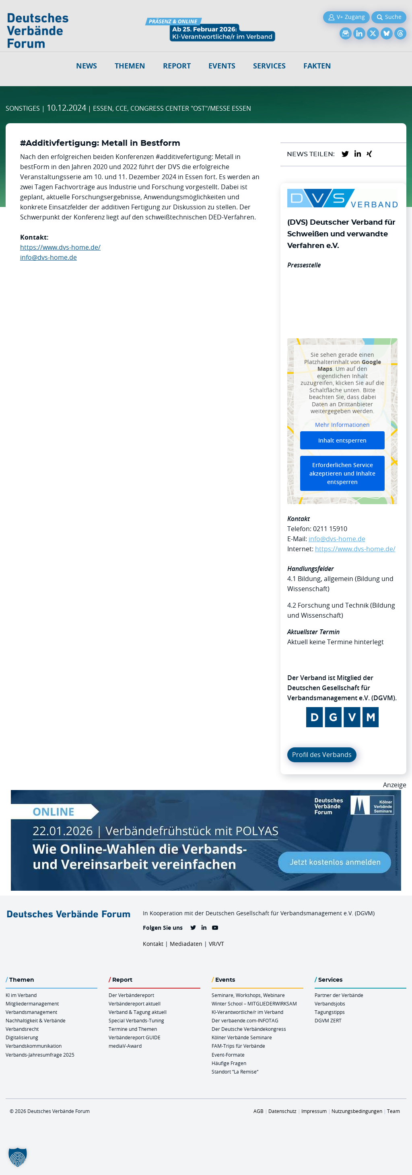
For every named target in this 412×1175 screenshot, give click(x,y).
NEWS (86, 66)
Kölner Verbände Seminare (242, 1037)
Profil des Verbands (322, 754)
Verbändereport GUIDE (135, 1037)
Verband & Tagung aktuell (138, 1012)
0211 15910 (330, 528)
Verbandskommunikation (34, 1046)
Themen (130, 66)
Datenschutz (282, 1111)
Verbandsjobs (330, 1003)
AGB (258, 1111)
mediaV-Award (125, 1046)
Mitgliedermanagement (32, 1003)
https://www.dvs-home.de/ (60, 247)
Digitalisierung (22, 1037)
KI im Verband (21, 995)
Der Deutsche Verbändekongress (249, 1029)
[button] (17, 1157)
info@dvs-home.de (48, 257)
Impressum (314, 1111)
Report (177, 66)
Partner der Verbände (339, 995)
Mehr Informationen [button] (342, 424)
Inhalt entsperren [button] (342, 441)
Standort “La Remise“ (235, 1071)
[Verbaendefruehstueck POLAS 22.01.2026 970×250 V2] (206, 794)
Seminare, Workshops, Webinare (248, 995)
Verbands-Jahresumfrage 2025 (40, 1054)
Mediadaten (186, 943)
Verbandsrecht (22, 1029)
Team (393, 1111)
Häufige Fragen (229, 1063)
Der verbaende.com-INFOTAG (245, 1020)
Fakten (317, 66)
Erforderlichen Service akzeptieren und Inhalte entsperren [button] (342, 473)
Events (221, 66)
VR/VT (216, 943)
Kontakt (153, 943)
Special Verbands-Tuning (136, 1020)
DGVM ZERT (328, 1020)
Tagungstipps (330, 1012)
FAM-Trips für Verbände (238, 1046)
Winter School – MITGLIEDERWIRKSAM (254, 1003)
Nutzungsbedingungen (357, 1111)
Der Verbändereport (131, 995)
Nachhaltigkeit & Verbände (36, 1020)
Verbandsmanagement (31, 1012)
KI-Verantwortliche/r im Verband (247, 1012)
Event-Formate (228, 1054)
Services (269, 66)
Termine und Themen (133, 1029)
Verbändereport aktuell (135, 1003)
